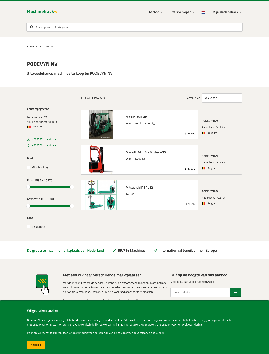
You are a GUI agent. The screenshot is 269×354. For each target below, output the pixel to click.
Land (30, 217)
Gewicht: (40, 199)
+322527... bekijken (44, 139)
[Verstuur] (235, 292)
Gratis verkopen (180, 12)
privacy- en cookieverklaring (185, 324)
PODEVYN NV (210, 121)
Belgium (37, 226)
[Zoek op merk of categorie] (134, 27)
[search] (134, 27)
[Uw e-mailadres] (200, 292)
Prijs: (39, 180)
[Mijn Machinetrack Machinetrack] (227, 12)
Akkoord (36, 344)
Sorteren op (193, 98)
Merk (30, 158)
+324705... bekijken (44, 145)
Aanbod (154, 12)
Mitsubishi (38, 167)
